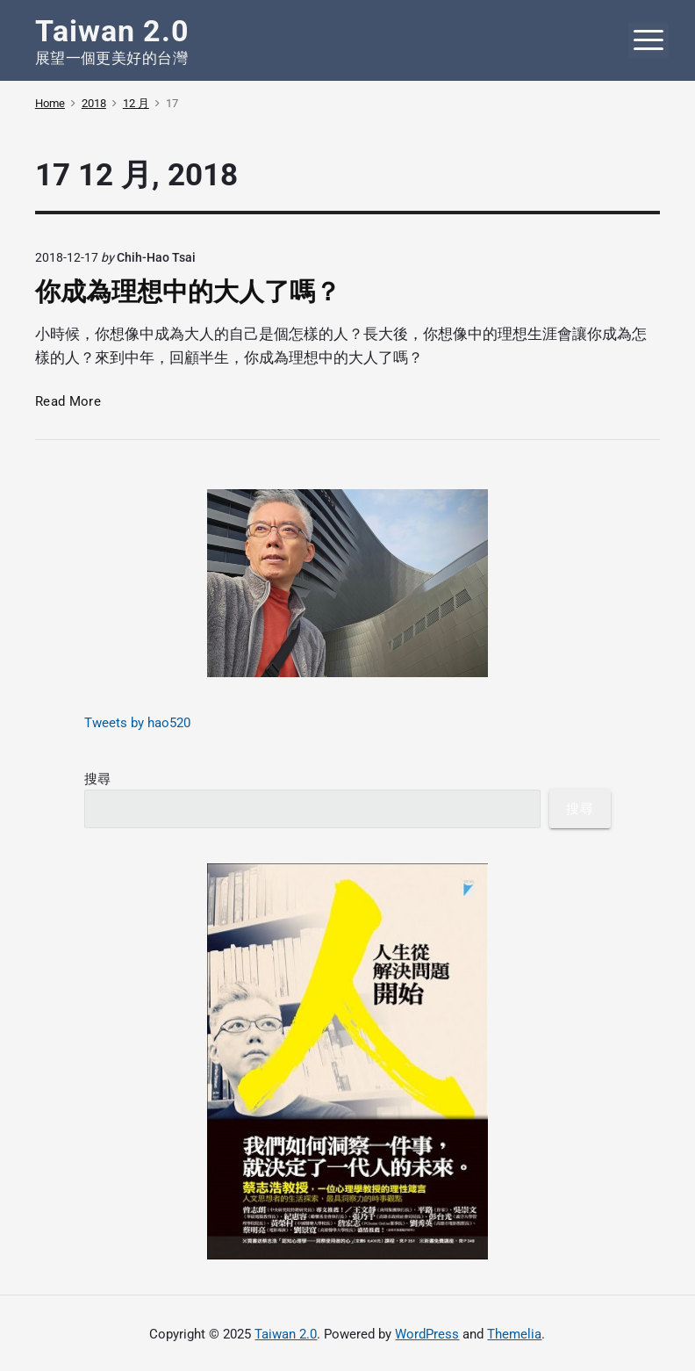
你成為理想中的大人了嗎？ (187, 292)
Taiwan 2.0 (285, 1334)
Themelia (514, 1334)
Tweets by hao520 (137, 723)
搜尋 (97, 779)
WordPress (427, 1334)
